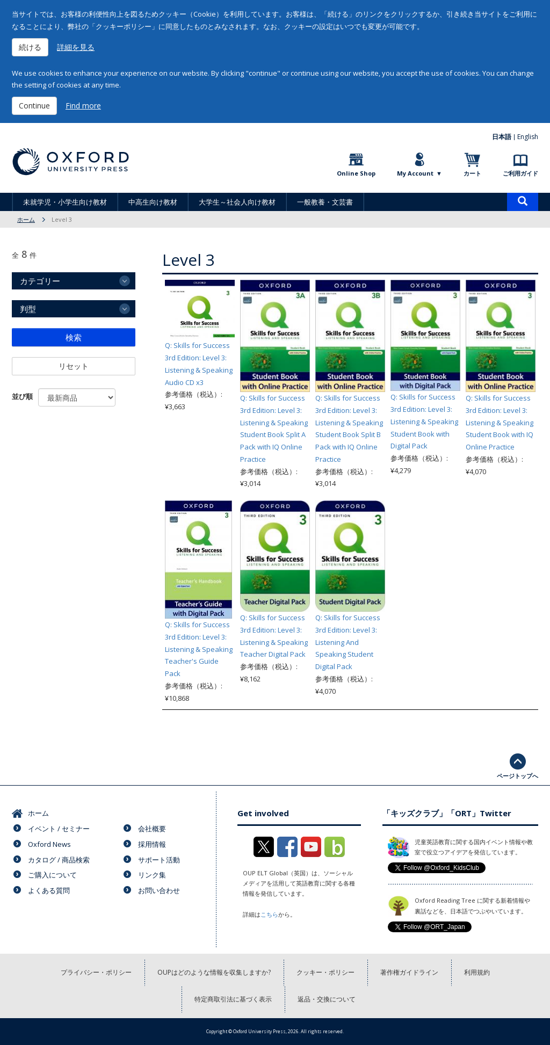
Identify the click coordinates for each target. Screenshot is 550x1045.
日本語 (501, 136)
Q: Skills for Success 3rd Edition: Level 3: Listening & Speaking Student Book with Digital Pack (424, 421)
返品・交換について (327, 999)
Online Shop (356, 173)
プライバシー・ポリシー (96, 972)
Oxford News (49, 844)
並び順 (22, 396)
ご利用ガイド (520, 173)
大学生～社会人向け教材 (237, 202)
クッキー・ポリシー (325, 972)
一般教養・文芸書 (325, 202)
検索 (74, 337)
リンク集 (152, 875)
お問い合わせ (159, 890)
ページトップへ (517, 776)
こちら (269, 914)
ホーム (26, 219)
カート (472, 173)
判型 (28, 308)
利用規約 (477, 972)
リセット (74, 366)
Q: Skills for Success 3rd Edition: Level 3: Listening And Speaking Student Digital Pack (347, 642)
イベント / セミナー (59, 828)
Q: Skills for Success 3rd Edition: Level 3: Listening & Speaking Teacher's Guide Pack (199, 649)
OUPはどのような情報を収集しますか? (214, 972)
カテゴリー (40, 280)
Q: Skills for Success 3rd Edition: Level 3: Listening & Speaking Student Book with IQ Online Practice (499, 422)
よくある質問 (49, 890)
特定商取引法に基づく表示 (233, 999)
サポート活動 (159, 860)
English (527, 136)
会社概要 (152, 828)
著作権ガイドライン (409, 972)
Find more (83, 105)
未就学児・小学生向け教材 (65, 202)
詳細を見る (76, 47)
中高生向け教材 (152, 202)
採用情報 (152, 844)
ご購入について (52, 875)
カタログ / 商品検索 (59, 860)
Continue (34, 105)
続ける (30, 47)
